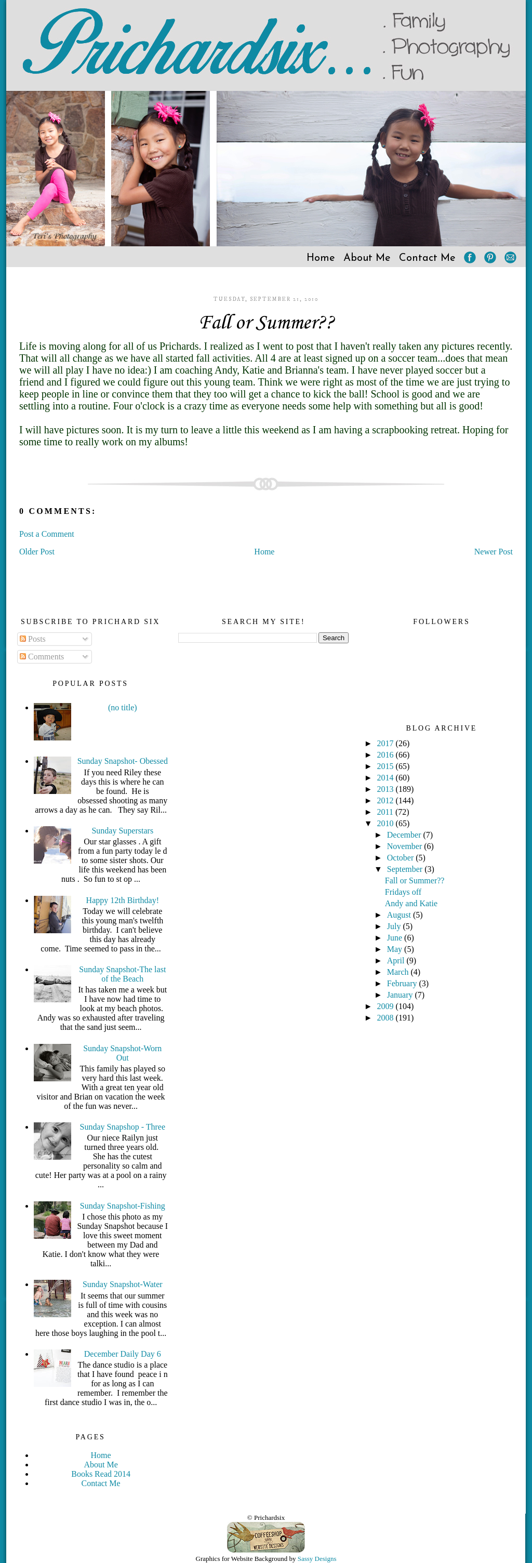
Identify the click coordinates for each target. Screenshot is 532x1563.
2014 (386, 777)
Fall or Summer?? (266, 323)
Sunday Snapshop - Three (123, 1126)
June (395, 937)
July (395, 926)
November (405, 846)
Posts (33, 638)
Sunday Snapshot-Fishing (122, 1205)
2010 (386, 823)
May (395, 949)
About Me (367, 258)
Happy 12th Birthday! (122, 900)
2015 (386, 766)
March (399, 972)
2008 (386, 1017)
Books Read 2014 (100, 1473)
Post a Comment (46, 533)
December (405, 834)
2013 (386, 789)
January (401, 994)
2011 (386, 811)
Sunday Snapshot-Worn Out (122, 1053)
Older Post (37, 551)
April (397, 960)
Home (321, 258)
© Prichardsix (266, 1517)
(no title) (122, 707)
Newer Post (493, 551)
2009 (386, 1006)
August (400, 914)
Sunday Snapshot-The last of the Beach (122, 974)
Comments (42, 656)
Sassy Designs (317, 1558)
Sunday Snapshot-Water (123, 1284)
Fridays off (403, 892)
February (403, 983)
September (405, 869)
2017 (386, 743)
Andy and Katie (411, 903)
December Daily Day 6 (122, 1353)
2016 (386, 754)
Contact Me (427, 258)
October (401, 857)
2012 (386, 800)
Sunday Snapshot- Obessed (122, 761)
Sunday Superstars (122, 830)
